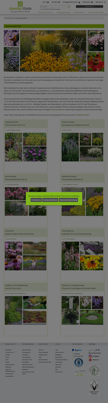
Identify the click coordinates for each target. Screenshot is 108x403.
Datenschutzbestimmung (68, 200)
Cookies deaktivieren (50, 200)
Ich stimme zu (36, 200)
